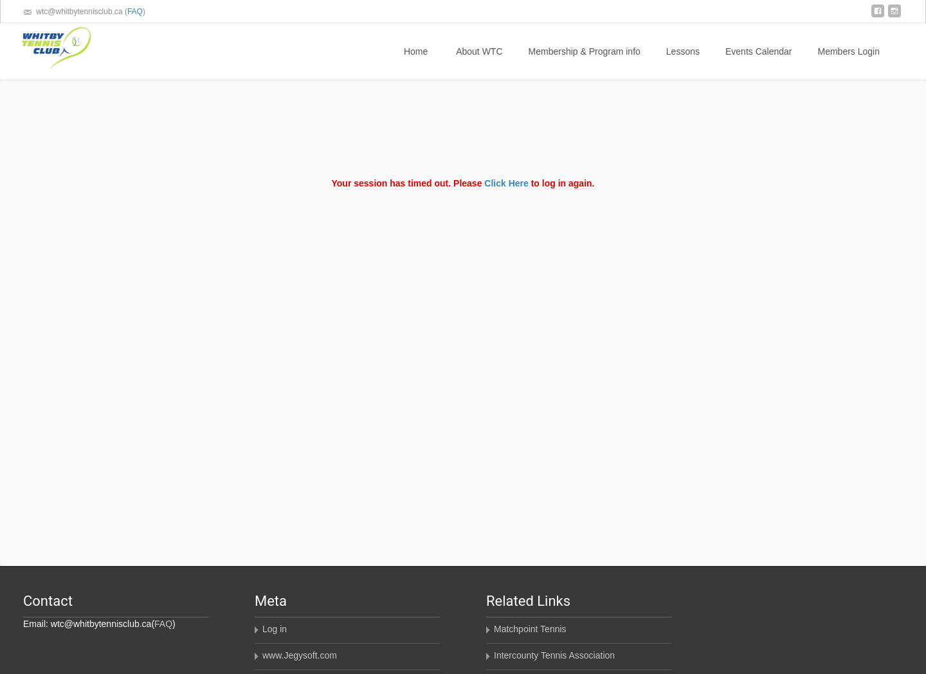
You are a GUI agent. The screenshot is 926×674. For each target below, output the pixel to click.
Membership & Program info (584, 63)
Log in (274, 629)
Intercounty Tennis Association (554, 655)
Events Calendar (758, 63)
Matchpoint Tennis (530, 629)
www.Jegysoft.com (299, 655)
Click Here (506, 183)
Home (416, 63)
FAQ (135, 11)
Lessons (683, 63)
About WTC (479, 63)
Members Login (849, 63)
